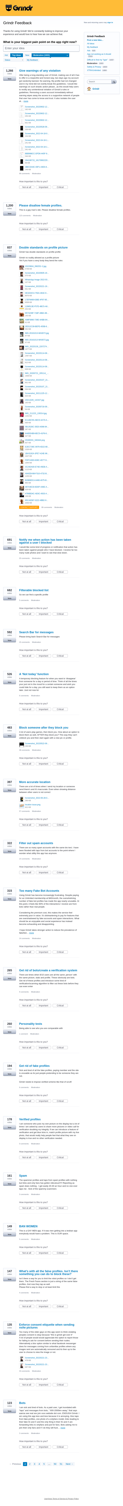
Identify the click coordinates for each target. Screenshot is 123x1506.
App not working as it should (99, 54)
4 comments (24, 1293)
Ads (88, 51)
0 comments (24, 1144)
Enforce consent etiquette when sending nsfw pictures (46, 1326)
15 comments (24, 642)
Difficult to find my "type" (97, 60)
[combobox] (100, 82)
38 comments (24, 750)
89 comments (46, 507)
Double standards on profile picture (43, 247)
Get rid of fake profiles (34, 1065)
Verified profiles (30, 1119)
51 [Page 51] (61, 1464)
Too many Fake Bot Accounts (39, 890)
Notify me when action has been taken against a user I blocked (45, 541)
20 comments (24, 558)
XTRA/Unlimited (94, 70)
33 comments (24, 1371)
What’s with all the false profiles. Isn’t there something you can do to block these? (48, 1273)
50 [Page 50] (55, 1464)
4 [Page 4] (39, 1464)
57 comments (24, 811)
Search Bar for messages (36, 632)
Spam (23, 1175)
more (25, 101)
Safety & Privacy (94, 67)
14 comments (24, 859)
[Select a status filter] (14, 60)
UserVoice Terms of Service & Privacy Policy (61, 1499)
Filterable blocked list (33, 590)
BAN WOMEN (28, 1226)
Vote (9, 79)
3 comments (24, 1194)
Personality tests (30, 1023)
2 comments (24, 1433)
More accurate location (34, 782)
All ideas (90, 44)
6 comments (24, 696)
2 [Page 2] (29, 1464)
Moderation (36, 173)
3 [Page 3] (34, 1464)
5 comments (24, 600)
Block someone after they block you (43, 727)
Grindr (96, 89)
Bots (22, 1403)
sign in (110, 22)
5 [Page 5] (44, 1464)
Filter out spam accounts (36, 843)
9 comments (24, 992)
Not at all (28, 187)
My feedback (32, 60)
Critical (62, 187)
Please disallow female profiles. (40, 205)
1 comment (23, 1034)
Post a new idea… (95, 40)
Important (45, 187)
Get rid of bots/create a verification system (48, 970)
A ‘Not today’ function (34, 674)
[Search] (114, 82)
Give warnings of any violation (40, 70)
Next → (69, 1464)
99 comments (24, 173)
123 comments (25, 215)
